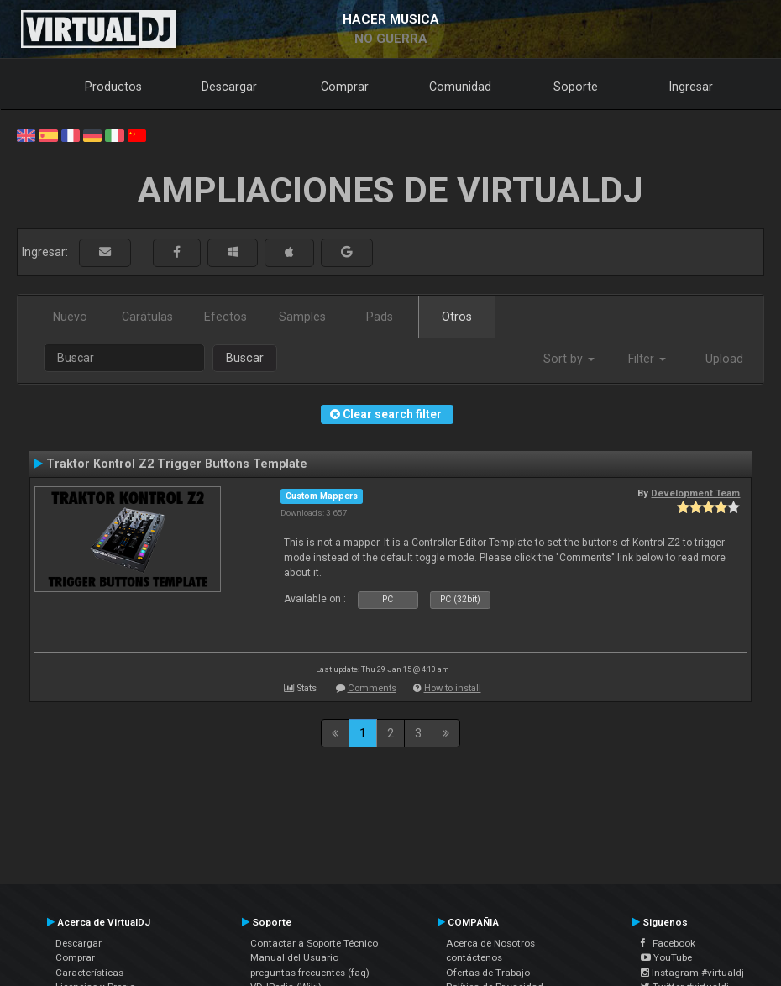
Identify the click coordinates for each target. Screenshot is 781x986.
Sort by (569, 358)
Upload (724, 358)
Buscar (245, 358)
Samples (302, 316)
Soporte (575, 86)
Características (89, 972)
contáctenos (474, 957)
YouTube (666, 957)
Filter (647, 358)
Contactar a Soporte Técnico (314, 943)
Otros (457, 316)
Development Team (695, 493)
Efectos (225, 316)
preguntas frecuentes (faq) (310, 972)
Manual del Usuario (294, 957)
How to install (452, 688)
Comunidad (460, 86)
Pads (379, 316)
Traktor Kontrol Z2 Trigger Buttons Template (176, 463)
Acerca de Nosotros (490, 943)
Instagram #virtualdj (692, 972)
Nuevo (70, 316)
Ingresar (691, 86)
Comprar (345, 86)
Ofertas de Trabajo (488, 972)
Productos (113, 86)
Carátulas (147, 316)
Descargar (229, 86)
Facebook (668, 943)
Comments (372, 688)
